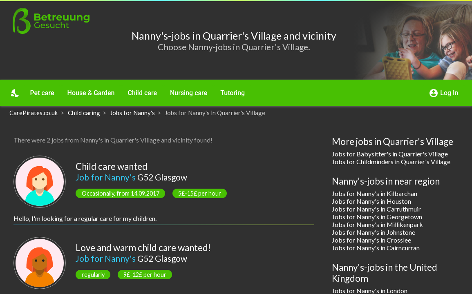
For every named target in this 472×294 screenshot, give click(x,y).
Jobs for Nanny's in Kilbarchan (374, 193)
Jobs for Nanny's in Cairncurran (376, 248)
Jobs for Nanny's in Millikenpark (377, 224)
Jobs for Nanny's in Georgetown (377, 216)
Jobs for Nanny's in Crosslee (371, 240)
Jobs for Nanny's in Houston (371, 201)
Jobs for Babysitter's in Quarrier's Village (390, 154)
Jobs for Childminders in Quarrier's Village (391, 161)
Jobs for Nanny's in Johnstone (373, 232)
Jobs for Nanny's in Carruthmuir (376, 209)
